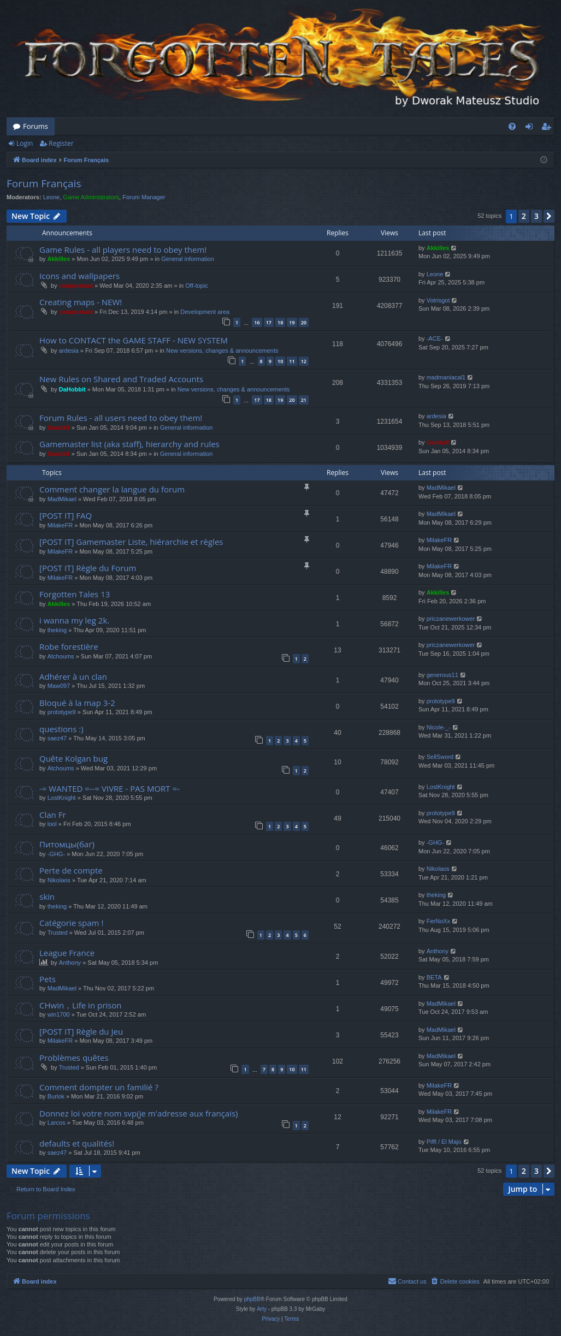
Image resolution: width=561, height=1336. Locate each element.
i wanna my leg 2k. (74, 620)
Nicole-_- (439, 727)
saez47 (57, 738)
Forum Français (44, 183)
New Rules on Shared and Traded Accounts (121, 378)
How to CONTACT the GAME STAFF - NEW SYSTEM (133, 340)
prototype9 (62, 712)
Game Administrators (91, 197)
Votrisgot (438, 300)
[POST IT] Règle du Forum (87, 567)
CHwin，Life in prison (80, 1005)
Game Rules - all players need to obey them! (122, 249)
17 (268, 322)
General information (187, 259)
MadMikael (62, 499)
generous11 (442, 675)
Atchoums (61, 656)
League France (67, 952)
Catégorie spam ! (71, 922)
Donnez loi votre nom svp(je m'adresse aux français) (138, 1113)
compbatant (76, 285)
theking (57, 630)
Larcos (57, 1122)
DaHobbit (72, 389)
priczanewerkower (451, 618)
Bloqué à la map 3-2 (77, 702)
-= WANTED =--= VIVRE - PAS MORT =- (109, 788)
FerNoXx (438, 921)
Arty (262, 1309)
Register (61, 143)
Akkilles (59, 259)
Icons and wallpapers (79, 275)
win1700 (59, 1014)
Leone (51, 197)
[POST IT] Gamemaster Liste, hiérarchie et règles (131, 541)
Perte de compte (71, 870)
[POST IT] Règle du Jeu (81, 1031)
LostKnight (62, 797)
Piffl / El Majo (444, 1141)
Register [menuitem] (548, 128)
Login (24, 143)
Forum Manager (143, 197)
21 (303, 399)
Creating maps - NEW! (80, 301)
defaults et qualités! (76, 1143)
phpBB (252, 1299)
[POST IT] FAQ (65, 515)
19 (291, 322)
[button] (549, 216)
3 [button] (536, 216)
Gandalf (59, 427)
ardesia (69, 350)
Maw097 (59, 685)
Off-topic (196, 285)
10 (280, 361)
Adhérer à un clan (73, 676)
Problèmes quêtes (74, 1057)
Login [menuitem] (531, 128)
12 (303, 361)
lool (52, 824)
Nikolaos (59, 880)
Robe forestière (68, 646)
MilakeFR (60, 525)
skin (47, 896)
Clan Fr (52, 814)
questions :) (61, 728)
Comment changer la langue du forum (112, 489)
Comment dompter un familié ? (98, 1087)
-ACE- (435, 338)
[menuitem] (512, 126)
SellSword (440, 756)
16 (256, 322)
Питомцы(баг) (67, 844)
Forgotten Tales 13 (74, 594)
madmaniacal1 (446, 377)
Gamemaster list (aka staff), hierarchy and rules (129, 443)
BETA (434, 977)
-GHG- (56, 854)
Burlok (56, 1096)
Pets (47, 978)
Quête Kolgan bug (73, 758)
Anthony (70, 962)
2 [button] (524, 216)
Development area (204, 311)
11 (291, 361)
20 (303, 322)
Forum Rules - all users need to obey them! (120, 417)
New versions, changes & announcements (222, 350)
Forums (35, 126)
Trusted (58, 932)
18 (280, 322)
